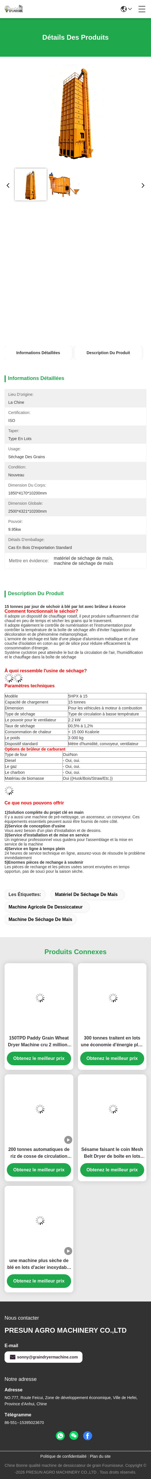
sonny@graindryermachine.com (43, 1357)
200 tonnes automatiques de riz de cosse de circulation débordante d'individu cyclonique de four (38, 1153)
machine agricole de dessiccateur (46, 907)
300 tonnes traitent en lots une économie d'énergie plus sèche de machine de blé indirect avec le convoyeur (112, 1042)
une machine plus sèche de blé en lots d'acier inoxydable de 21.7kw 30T (39, 1264)
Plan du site (100, 1456)
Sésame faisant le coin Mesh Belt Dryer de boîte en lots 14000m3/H (112, 1153)
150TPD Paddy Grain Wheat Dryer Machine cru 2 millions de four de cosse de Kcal (39, 1042)
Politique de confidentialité (63, 1456)
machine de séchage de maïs (40, 919)
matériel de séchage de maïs (86, 894)
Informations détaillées (38, 352)
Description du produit (108, 352)
